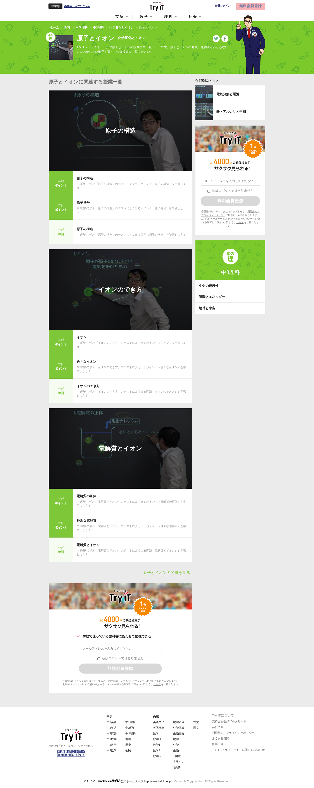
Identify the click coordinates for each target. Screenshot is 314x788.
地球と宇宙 (207, 308)
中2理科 (130, 727)
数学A (157, 750)
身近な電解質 (86, 520)
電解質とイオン (120, 448)
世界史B (178, 761)
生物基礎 (179, 733)
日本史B (178, 756)
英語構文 (158, 727)
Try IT (157, 6)
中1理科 (130, 722)
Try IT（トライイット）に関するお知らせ (238, 749)
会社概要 (217, 727)
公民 (128, 750)
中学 (109, 716)
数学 (144, 17)
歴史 (128, 744)
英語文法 (158, 722)
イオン (81, 337)
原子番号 (83, 202)
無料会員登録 (250, 6)
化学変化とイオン (206, 80)
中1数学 (112, 739)
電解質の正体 (86, 496)
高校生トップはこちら (77, 6)
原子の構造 (120, 130)
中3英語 (112, 733)
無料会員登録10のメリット (229, 721)
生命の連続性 (209, 286)
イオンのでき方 (120, 289)
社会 (193, 17)
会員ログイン (223, 5)
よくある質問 (220, 738)
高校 (156, 716)
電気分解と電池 (227, 94)
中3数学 (112, 750)
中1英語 (112, 722)
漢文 (196, 727)
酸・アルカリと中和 (231, 111)
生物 (176, 750)
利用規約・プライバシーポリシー (126, 680)
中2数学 (112, 744)
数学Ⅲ (157, 744)
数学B (157, 756)
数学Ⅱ (157, 739)
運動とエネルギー (212, 297)
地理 (128, 739)
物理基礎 (179, 722)
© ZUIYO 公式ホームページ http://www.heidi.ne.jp (127, 781)
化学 (176, 744)
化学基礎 (179, 727)
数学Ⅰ (157, 733)
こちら (157, 684)
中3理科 (230, 272)
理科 (168, 17)
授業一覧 (217, 744)
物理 (176, 739)
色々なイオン (86, 361)
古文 (196, 722)
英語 (119, 17)
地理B (177, 767)
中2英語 (112, 727)
